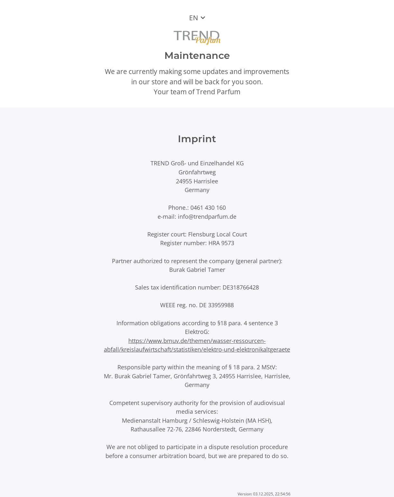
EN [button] (193, 17)
